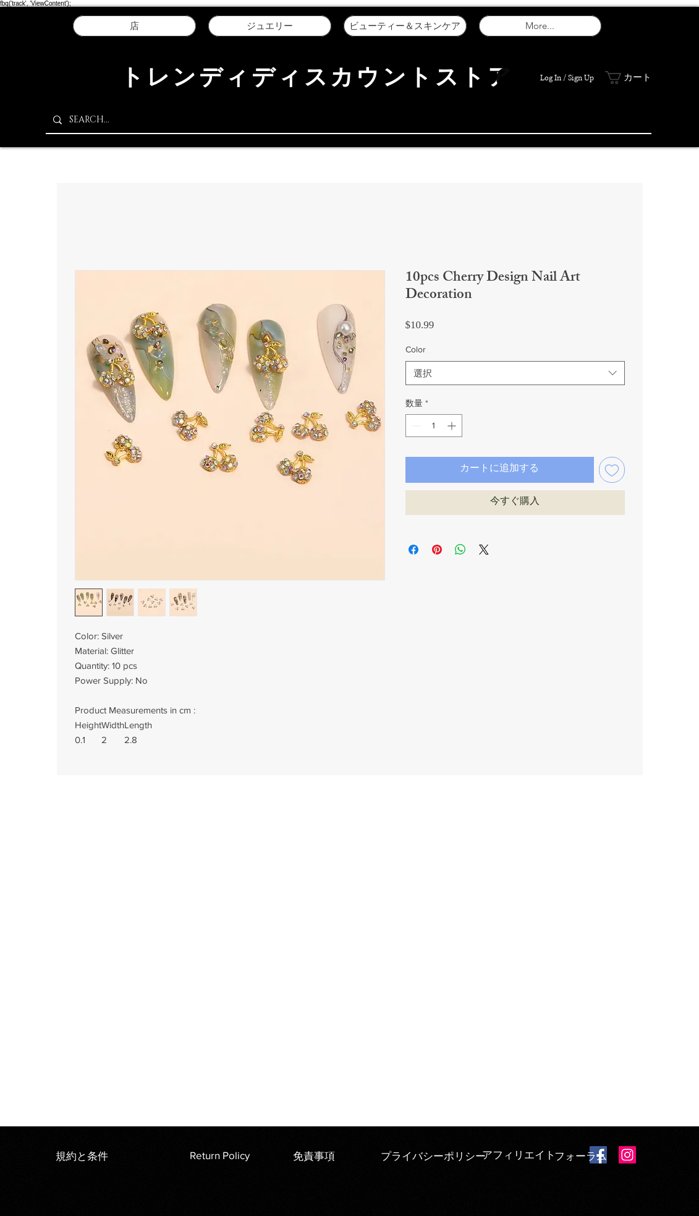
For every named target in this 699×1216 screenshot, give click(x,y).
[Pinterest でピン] (437, 549)
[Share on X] (484, 549)
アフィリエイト (519, 1154)
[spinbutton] (434, 425)
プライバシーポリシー (434, 1156)
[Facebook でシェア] (413, 549)
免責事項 (314, 1156)
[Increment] (452, 425)
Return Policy (220, 1155)
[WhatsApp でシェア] (460, 549)
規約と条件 (82, 1156)
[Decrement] (415, 425)
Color (415, 349)
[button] (630, 77)
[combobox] (515, 373)
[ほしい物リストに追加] (612, 470)
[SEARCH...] (347, 119)
